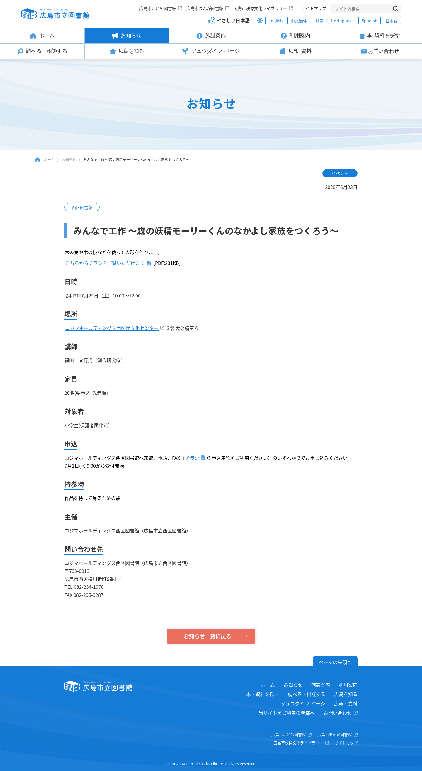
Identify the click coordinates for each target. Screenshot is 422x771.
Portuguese (342, 20)
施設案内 (320, 684)
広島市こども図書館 (157, 8)
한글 (319, 20)
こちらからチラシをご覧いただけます (105, 262)
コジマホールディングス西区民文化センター (112, 327)
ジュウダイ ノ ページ (303, 703)
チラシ (192, 457)
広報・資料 (346, 703)
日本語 (391, 20)
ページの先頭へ (335, 662)
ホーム (49, 159)
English (275, 20)
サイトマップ (314, 8)
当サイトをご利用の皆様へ (286, 712)
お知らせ (69, 159)
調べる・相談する (306, 693)
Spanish (369, 20)
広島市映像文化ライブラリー (260, 8)
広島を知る (346, 693)
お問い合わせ (338, 712)
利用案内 (348, 684)
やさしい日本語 (233, 20)
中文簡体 (299, 20)
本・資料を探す (262, 693)
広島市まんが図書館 (204, 8)
